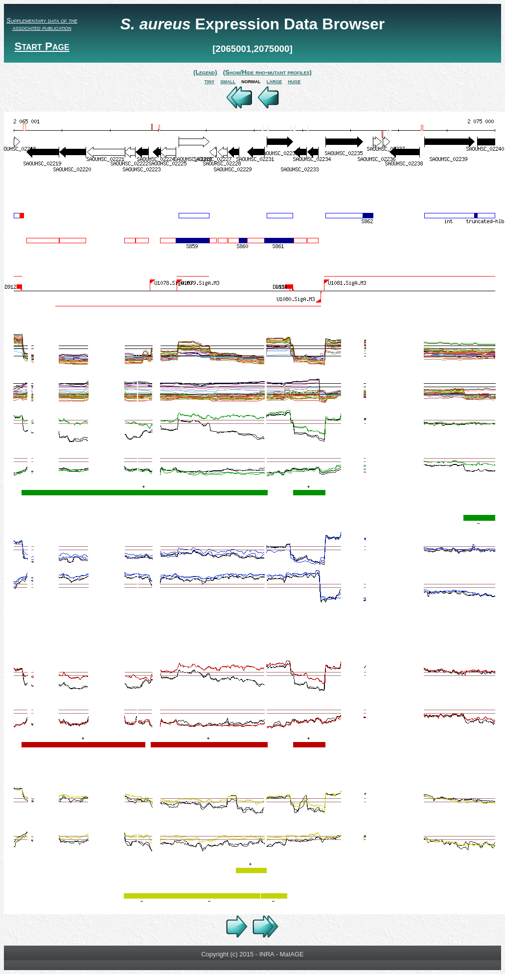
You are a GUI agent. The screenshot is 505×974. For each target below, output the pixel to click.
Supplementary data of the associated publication (41, 24)
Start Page (41, 46)
